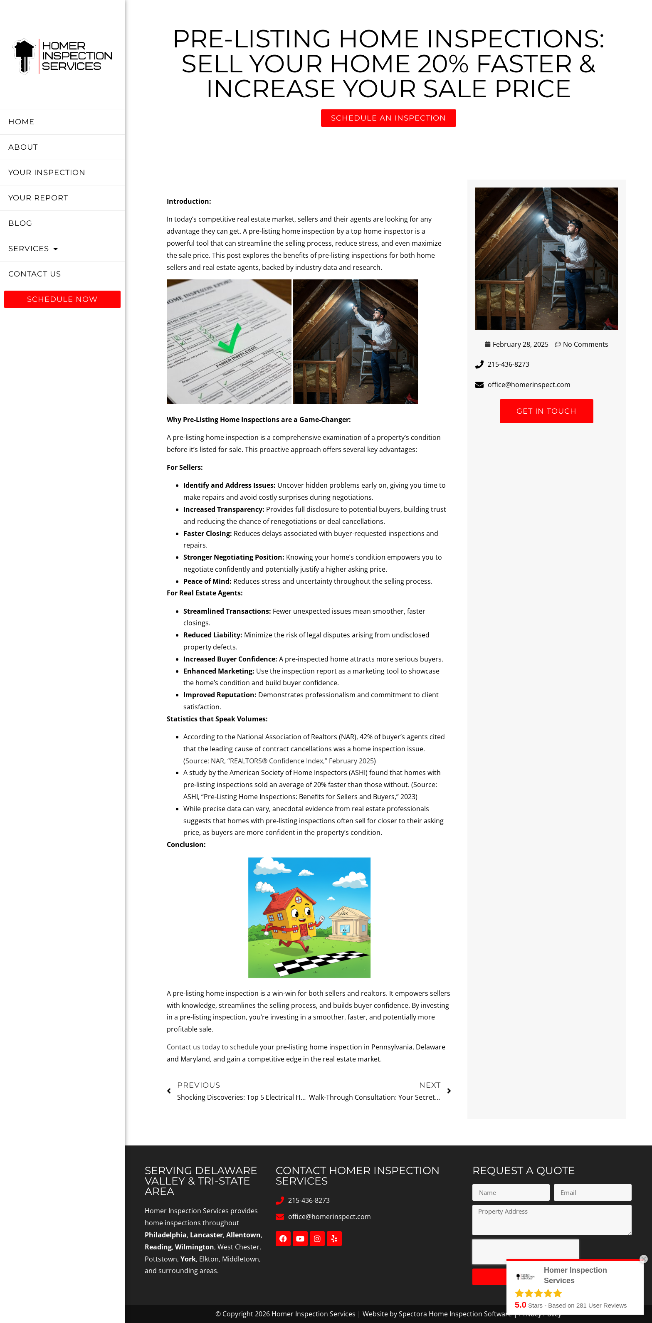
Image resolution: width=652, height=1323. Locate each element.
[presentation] (525, 1251)
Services (33, 249)
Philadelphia (166, 1234)
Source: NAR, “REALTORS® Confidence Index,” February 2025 (279, 760)
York (188, 1259)
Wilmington (194, 1246)
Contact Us (34, 274)
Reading (158, 1246)
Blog (20, 223)
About (23, 147)
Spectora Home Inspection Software (455, 1313)
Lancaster (206, 1234)
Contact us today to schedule (212, 1046)
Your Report (38, 197)
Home (21, 121)
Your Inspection (47, 172)
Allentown (243, 1234)
